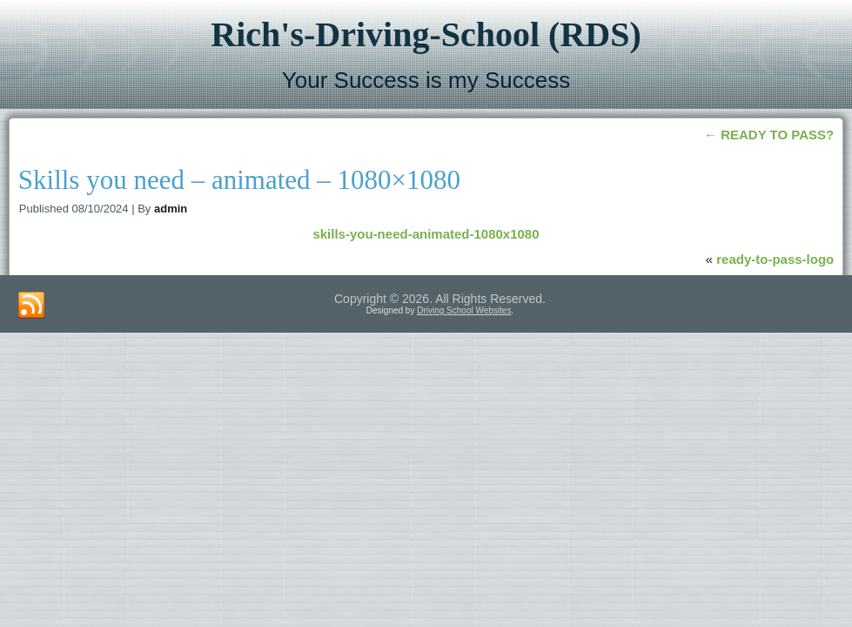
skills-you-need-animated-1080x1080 (425, 233)
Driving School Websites (464, 310)
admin (170, 208)
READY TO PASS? (769, 134)
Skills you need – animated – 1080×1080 (239, 180)
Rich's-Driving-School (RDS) (426, 34)
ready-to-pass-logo (775, 259)
